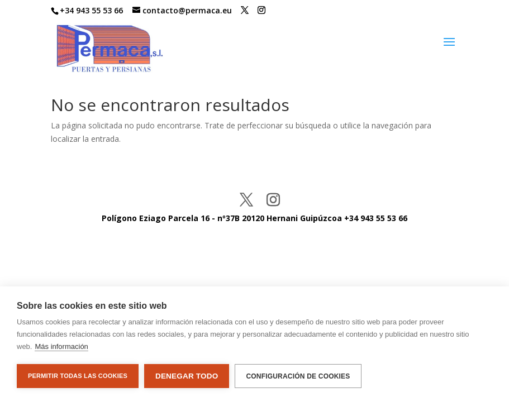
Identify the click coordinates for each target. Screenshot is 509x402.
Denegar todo (186, 376)
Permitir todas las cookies (77, 375)
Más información (61, 346)
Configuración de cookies (298, 376)
